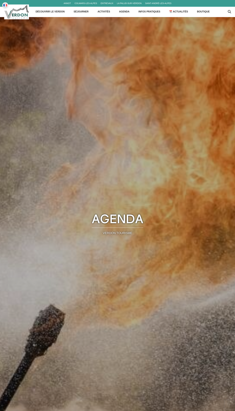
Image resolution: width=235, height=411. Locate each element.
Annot (67, 3)
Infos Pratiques (152, 16)
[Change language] (5, 5)
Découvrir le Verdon (52, 16)
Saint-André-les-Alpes (158, 3)
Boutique (206, 16)
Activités (106, 16)
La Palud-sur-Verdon (129, 3)
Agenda (127, 16)
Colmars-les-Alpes (85, 3)
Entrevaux (107, 3)
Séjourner (83, 16)
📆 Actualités (181, 16)
